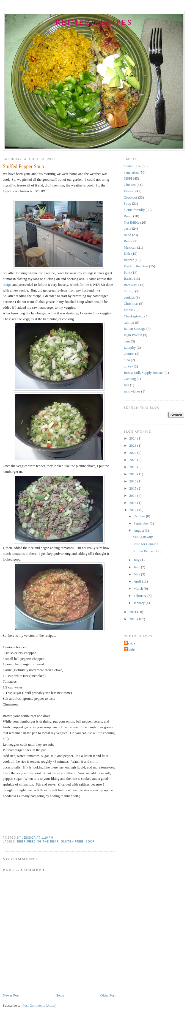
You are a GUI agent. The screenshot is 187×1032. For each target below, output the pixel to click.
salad (127, 235)
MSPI (128, 178)
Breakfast (131, 285)
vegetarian (131, 172)
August (139, 530)
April (138, 581)
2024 (133, 438)
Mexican (130, 247)
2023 (133, 445)
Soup (90, 841)
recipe (7, 284)
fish (126, 385)
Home (60, 995)
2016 (133, 481)
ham (127, 341)
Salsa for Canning (145, 544)
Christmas (131, 303)
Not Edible (131, 222)
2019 (133, 467)
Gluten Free (72, 841)
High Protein (133, 335)
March (139, 588)
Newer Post (11, 995)
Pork (127, 272)
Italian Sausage (134, 328)
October (140, 516)
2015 (133, 488)
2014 (133, 495)
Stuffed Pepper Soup (147, 551)
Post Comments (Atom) (40, 1005)
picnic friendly (134, 210)
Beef (21, 841)
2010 (133, 619)
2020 (133, 460)
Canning (130, 379)
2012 (133, 510)
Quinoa (129, 354)
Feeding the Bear (43, 841)
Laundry (130, 347)
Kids (127, 253)
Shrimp (129, 291)
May (137, 574)
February (140, 596)
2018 (133, 474)
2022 (133, 453)
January (140, 603)
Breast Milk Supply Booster (144, 372)
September (142, 523)
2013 (133, 503)
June (137, 567)
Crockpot (130, 197)
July (137, 560)
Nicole (130, 649)
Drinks (128, 310)
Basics (128, 278)
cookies (129, 297)
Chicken (130, 185)
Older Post (108, 995)
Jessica (130, 643)
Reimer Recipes (94, 22)
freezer (129, 260)
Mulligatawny (143, 537)
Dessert (129, 191)
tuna (127, 360)
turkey (128, 366)
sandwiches (132, 391)
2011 (133, 612)
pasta (127, 228)
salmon (129, 322)
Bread (128, 216)
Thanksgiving (134, 316)
